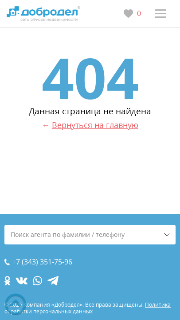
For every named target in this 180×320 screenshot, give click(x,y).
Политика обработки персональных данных (87, 308)
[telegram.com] (53, 280)
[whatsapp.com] (37, 280)
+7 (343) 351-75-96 (42, 262)
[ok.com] (7, 280)
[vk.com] (21, 280)
